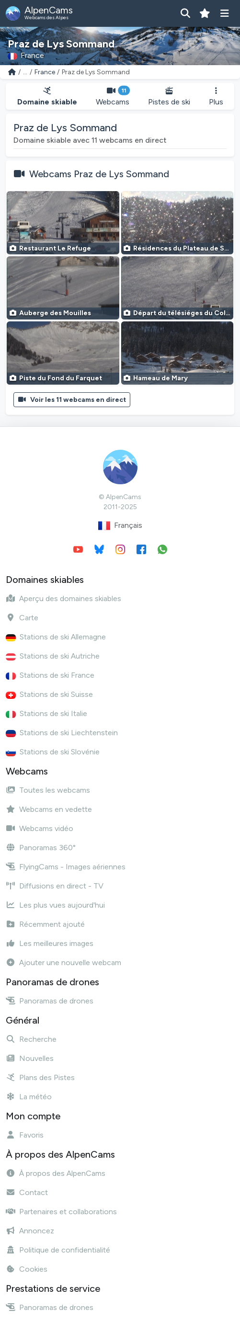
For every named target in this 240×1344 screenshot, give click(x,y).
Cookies (26, 1269)
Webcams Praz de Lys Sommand (99, 174)
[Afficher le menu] (224, 13)
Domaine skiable (47, 96)
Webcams (112, 96)
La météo (29, 1096)
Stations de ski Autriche (53, 656)
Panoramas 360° (41, 847)
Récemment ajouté (45, 924)
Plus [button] (216, 96)
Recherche (31, 1039)
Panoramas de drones (49, 1000)
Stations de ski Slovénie (53, 751)
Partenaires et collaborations (61, 1211)
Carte (22, 617)
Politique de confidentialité (58, 1249)
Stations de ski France (50, 675)
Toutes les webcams (48, 790)
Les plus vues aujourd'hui (55, 905)
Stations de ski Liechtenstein (62, 732)
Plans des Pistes (40, 1077)
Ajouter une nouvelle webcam (63, 962)
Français (120, 526)
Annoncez (30, 1230)
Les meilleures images (49, 943)
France (44, 72)
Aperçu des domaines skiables (63, 598)
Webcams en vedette (49, 809)
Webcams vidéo (39, 828)
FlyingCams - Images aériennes (66, 866)
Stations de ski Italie (46, 713)
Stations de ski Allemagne (56, 636)
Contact (27, 1192)
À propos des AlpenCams (55, 1173)
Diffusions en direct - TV (54, 885)
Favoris (25, 1134)
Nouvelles (30, 1058)
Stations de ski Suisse (49, 694)
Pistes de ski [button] (168, 96)
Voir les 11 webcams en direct (72, 400)
